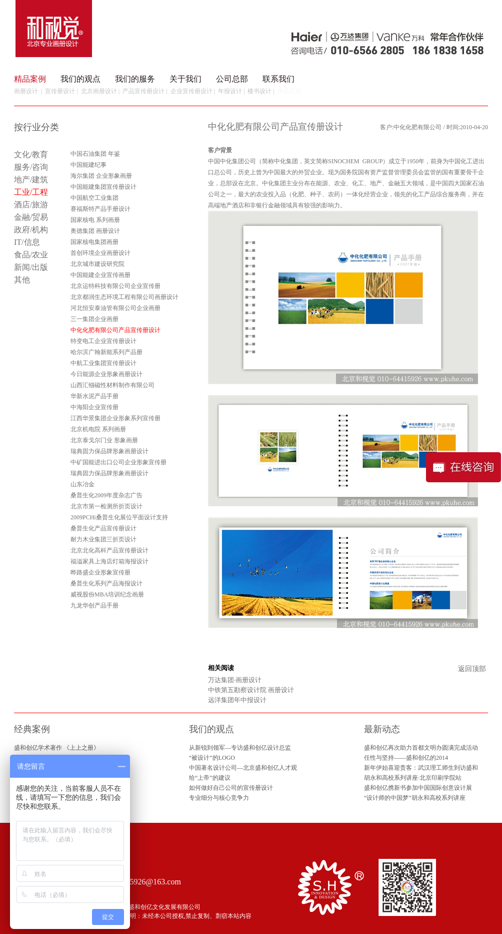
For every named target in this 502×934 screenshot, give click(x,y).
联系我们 (278, 79)
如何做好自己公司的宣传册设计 (231, 787)
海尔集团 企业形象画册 (101, 175)
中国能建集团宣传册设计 (103, 186)
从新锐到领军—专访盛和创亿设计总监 (240, 747)
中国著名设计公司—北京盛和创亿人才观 (243, 767)
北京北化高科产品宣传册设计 (109, 550)
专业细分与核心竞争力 (219, 797)
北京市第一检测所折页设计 (106, 506)
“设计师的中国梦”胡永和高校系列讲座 (415, 797)
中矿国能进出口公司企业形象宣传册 (118, 462)
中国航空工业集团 (94, 197)
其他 (22, 279)
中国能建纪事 (88, 164)
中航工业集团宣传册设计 (103, 363)
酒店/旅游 (31, 204)
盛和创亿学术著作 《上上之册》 (57, 747)
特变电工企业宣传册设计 (103, 341)
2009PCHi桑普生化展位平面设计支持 (119, 517)
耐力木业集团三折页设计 (103, 539)
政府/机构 (31, 229)
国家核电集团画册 (94, 241)
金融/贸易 (31, 217)
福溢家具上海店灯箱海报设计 (109, 561)
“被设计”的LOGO (212, 757)
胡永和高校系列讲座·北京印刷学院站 (413, 777)
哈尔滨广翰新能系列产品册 (106, 352)
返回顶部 (472, 669)
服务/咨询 (31, 167)
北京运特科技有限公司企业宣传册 (115, 285)
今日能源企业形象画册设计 (106, 374)
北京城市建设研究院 (97, 263)
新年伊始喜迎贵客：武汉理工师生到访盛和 (421, 767)
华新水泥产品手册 (94, 396)
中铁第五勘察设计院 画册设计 (251, 690)
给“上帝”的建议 (209, 777)
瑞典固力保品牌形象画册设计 (109, 451)
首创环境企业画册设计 (100, 252)
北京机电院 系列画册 (98, 429)
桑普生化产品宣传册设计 (103, 528)
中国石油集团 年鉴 (95, 153)
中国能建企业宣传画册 (100, 274)
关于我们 (186, 79)
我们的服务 (135, 79)
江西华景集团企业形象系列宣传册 (115, 418)
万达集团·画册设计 (235, 680)
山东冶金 (82, 484)
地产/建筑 (31, 179)
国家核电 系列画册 (95, 219)
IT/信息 (27, 242)
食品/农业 (31, 254)
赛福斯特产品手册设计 (100, 208)
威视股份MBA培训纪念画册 (107, 594)
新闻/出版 (31, 267)
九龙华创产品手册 (94, 605)
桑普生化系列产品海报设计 (106, 583)
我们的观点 (80, 79)
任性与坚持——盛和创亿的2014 (406, 757)
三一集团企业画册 (94, 319)
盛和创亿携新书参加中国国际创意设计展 (418, 787)
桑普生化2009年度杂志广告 (106, 495)
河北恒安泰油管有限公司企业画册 (115, 308)
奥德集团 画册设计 (95, 230)
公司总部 (232, 79)
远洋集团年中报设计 (237, 700)
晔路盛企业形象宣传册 (100, 572)
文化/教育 (31, 154)
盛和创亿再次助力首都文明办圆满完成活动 (421, 747)
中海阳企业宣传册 (94, 407)
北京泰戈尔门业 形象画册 (104, 440)
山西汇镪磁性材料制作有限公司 (112, 385)
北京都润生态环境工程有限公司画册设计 (124, 296)
